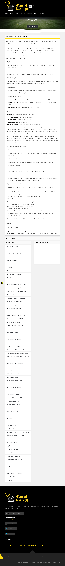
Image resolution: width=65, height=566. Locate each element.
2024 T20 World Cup (43, 50)
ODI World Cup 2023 (11, 281)
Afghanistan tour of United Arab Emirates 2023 (18, 356)
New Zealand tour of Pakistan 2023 (15, 312)
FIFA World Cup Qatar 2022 (13, 401)
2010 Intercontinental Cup (15, 107)
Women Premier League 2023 (13, 332)
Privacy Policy (47, 562)
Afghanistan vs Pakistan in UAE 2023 (15, 319)
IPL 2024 (9, 277)
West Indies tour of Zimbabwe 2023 (15, 360)
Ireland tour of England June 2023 (15, 305)
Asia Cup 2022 (10, 418)
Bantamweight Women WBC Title (14, 459)
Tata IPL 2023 (10, 329)
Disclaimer (26, 562)
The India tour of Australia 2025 (14, 257)
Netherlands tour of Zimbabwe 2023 (15, 325)
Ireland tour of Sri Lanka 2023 (14, 308)
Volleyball (42, 13)
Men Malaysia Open (11, 428)
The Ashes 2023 (10, 294)
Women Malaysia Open (12, 425)
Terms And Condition (36, 562)
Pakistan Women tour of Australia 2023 (16, 435)
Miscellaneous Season (12, 422)
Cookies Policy (56, 562)
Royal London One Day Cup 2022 (14, 446)
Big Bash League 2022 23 (12, 377)
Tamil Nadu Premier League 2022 (14, 449)
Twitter (12, 534)
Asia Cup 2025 (10, 267)
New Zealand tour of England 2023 (15, 288)
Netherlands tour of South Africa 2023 (16, 315)
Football (22, 13)
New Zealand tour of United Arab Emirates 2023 (18, 291)
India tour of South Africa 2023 (14, 274)
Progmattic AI (43, 556)
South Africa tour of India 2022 (14, 470)
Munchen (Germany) (11, 452)
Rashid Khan (10, 114)
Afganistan (34, 26)
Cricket (11, 13)
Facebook (12, 523)
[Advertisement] (47, 255)
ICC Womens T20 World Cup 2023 (14, 367)
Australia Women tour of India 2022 (15, 384)
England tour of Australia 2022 (14, 394)
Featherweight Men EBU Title (13, 456)
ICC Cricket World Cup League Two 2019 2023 (17, 353)
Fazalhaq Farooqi (12, 122)
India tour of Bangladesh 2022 (14, 387)
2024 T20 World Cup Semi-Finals (17, 100)
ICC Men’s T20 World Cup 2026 (14, 250)
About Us (19, 562)
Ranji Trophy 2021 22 (12, 442)
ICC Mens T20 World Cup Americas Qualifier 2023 (18, 343)
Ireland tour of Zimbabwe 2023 (14, 380)
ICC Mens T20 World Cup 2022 (14, 404)
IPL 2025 (9, 270)
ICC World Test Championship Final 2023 (16, 298)
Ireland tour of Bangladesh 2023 (14, 322)
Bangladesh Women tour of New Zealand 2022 (18, 432)
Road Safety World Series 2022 (14, 411)
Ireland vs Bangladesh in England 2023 (16, 301)
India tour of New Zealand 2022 (14, 398)
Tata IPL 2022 (10, 480)
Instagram (12, 528)
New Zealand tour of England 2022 (15, 473)
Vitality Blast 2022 (11, 476)
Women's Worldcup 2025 (13, 260)
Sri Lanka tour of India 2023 (13, 373)
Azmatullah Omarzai (13, 124)
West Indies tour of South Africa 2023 (15, 349)
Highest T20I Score (13, 102)
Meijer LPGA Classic (11, 463)
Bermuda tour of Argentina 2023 (14, 346)
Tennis (17, 13)
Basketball (29, 13)
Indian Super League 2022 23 (13, 408)
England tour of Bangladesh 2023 (15, 339)
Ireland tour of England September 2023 (16, 284)
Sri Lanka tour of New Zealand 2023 (15, 336)
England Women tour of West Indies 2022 (16, 439)
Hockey (36, 13)
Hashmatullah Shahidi (13, 117)
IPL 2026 (9, 264)
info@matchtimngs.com (16, 513)
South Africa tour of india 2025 (14, 253)
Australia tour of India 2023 (13, 370)
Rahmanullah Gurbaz (13, 127)
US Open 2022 (10, 466)
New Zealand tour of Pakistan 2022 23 (16, 391)
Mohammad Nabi (12, 119)
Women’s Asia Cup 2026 (12, 246)
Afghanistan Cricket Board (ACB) (16, 231)
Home (6, 13)
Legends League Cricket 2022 (13, 415)
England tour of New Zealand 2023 (15, 363)
